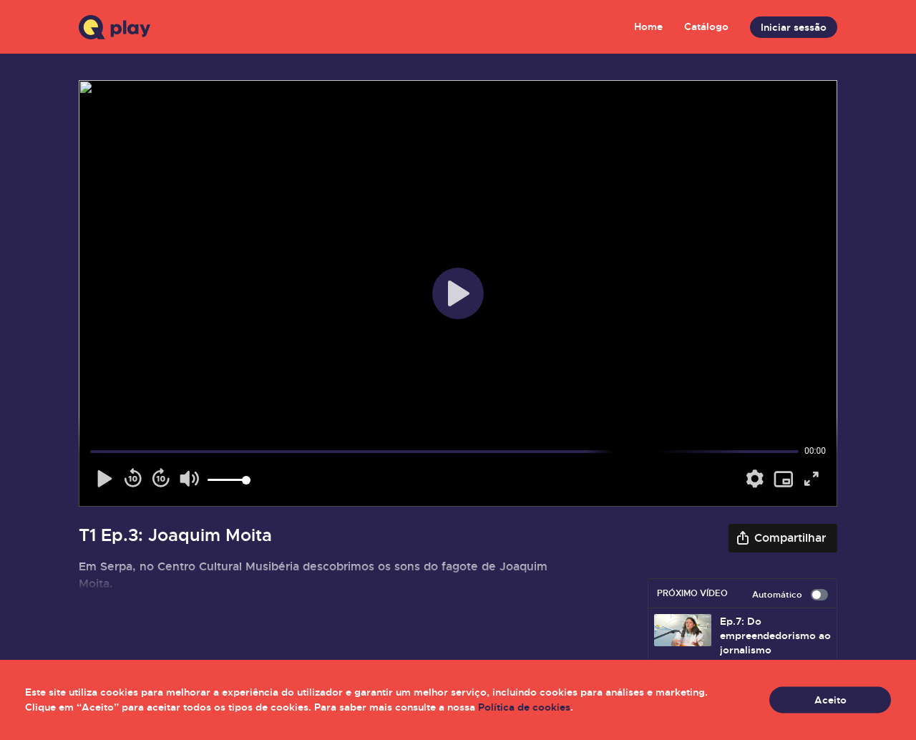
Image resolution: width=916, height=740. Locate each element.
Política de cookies (524, 707)
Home (648, 26)
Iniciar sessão (794, 27)
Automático (790, 594)
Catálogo (706, 26)
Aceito (830, 699)
